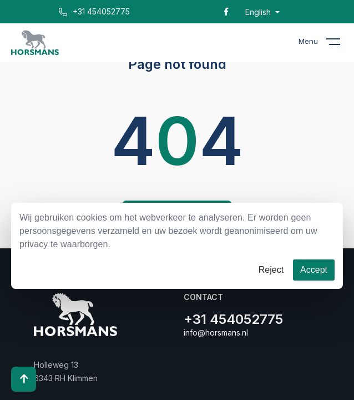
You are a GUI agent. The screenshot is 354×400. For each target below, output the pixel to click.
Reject (271, 269)
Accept (313, 269)
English (259, 12)
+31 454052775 (94, 11)
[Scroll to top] (23, 379)
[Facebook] (226, 11)
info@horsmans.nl (216, 332)
